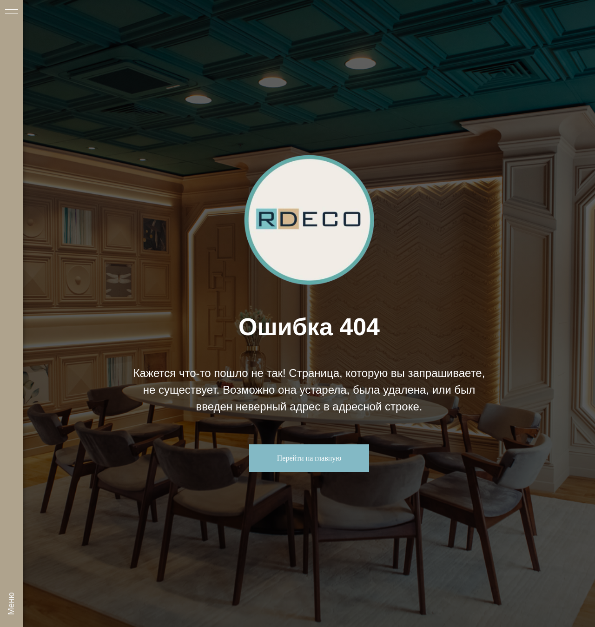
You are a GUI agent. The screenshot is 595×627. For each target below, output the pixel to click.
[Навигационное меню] (11, 14)
